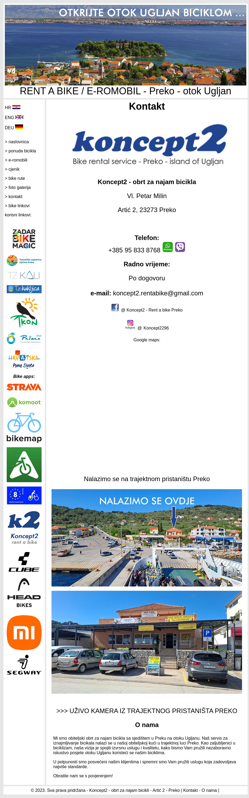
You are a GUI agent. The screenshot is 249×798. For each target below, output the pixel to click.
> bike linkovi (17, 205)
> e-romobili (16, 160)
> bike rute (15, 178)
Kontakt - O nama (200, 790)
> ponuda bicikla (20, 151)
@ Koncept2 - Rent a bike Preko (152, 310)
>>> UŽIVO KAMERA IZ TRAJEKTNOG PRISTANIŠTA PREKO (146, 710)
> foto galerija (18, 187)
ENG (9, 117)
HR (8, 107)
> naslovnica (17, 141)
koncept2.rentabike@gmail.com (157, 293)
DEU (9, 128)
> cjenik (12, 169)
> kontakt (13, 196)
